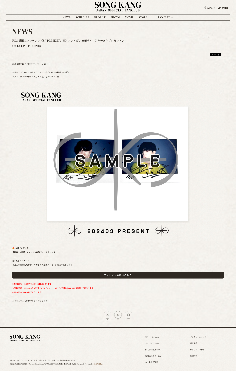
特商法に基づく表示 (153, 355)
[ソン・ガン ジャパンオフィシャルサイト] (118, 9)
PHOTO (115, 17)
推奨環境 (193, 355)
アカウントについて (198, 337)
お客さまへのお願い (198, 349)
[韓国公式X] (118, 315)
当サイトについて (152, 337)
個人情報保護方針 (152, 349)
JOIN (223, 7)
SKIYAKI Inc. (98, 364)
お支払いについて (152, 343)
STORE (143, 17)
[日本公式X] (107, 315)
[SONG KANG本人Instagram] (128, 315)
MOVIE (129, 17)
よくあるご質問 (151, 362)
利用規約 (193, 343)
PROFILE (100, 17)
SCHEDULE (82, 17)
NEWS (67, 17)
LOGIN (209, 7)
